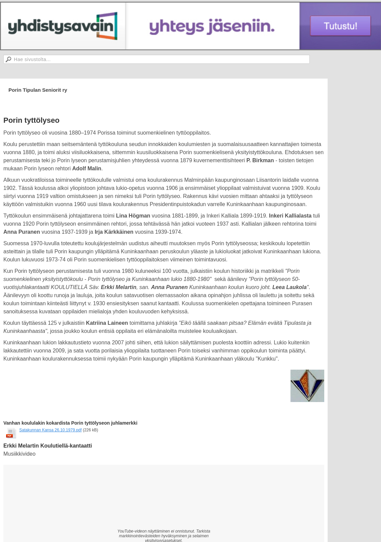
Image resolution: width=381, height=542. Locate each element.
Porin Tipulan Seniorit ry (37, 90)
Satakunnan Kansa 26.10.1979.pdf (50, 430)
